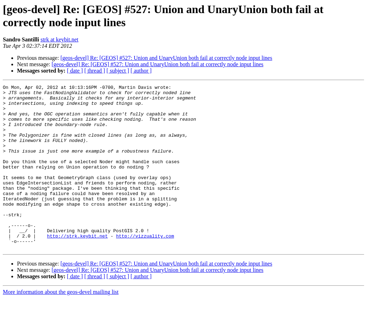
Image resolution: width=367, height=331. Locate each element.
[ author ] (141, 71)
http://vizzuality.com (145, 266)
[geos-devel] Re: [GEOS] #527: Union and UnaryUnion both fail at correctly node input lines (167, 58)
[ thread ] (94, 71)
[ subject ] (118, 71)
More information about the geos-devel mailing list (61, 325)
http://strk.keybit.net (77, 266)
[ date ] (75, 71)
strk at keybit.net (59, 39)
